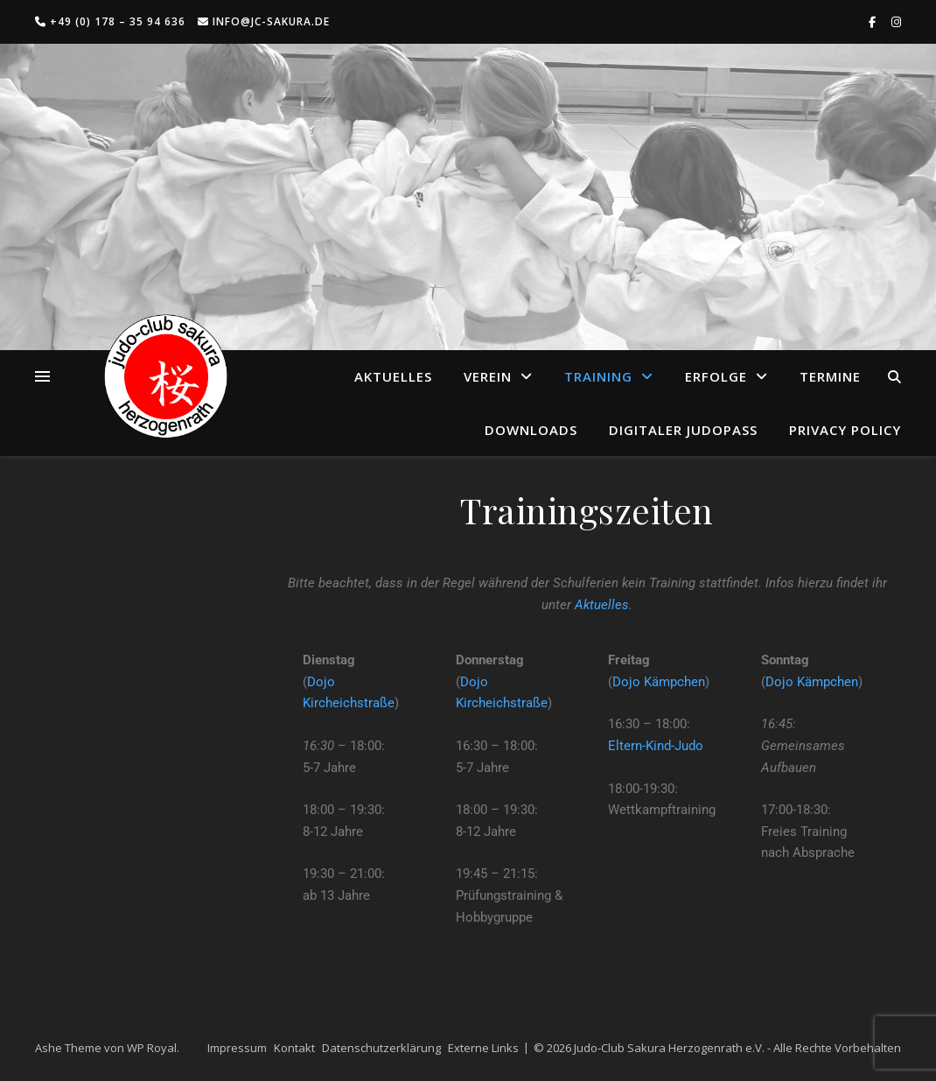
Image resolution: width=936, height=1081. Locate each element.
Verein (488, 376)
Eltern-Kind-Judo (655, 746)
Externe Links (483, 1048)
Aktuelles (393, 376)
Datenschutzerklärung (381, 1048)
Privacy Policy (845, 430)
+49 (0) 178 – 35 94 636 (110, 21)
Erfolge (716, 376)
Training (598, 376)
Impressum (237, 1048)
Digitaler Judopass (683, 430)
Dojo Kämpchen (658, 682)
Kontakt (294, 1048)
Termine (830, 376)
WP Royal (152, 1048)
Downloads (531, 430)
